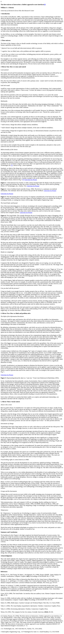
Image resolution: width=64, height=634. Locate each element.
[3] (23, 179)
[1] (45, 4)
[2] (12, 165)
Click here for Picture (31, 179)
